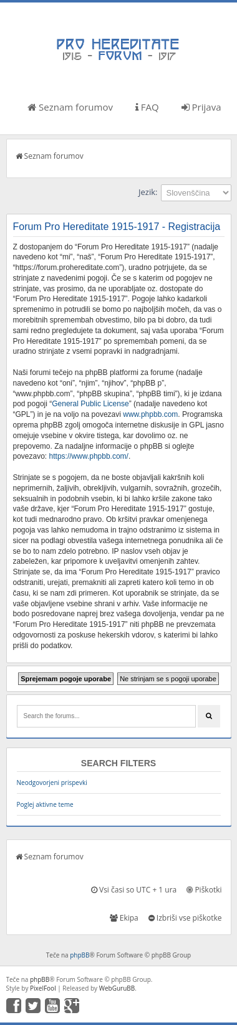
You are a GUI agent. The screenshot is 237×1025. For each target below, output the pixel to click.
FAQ (147, 107)
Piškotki (203, 889)
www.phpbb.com (150, 414)
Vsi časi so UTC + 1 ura (134, 889)
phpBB (79, 955)
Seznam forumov (70, 107)
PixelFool (43, 988)
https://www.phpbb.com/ (88, 456)
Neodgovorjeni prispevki (52, 782)
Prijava (201, 107)
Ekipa (124, 917)
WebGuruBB (117, 988)
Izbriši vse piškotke (185, 917)
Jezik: (147, 192)
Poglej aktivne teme (45, 804)
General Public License (90, 403)
